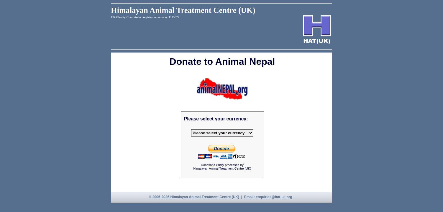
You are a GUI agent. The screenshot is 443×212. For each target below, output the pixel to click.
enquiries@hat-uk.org (274, 197)
